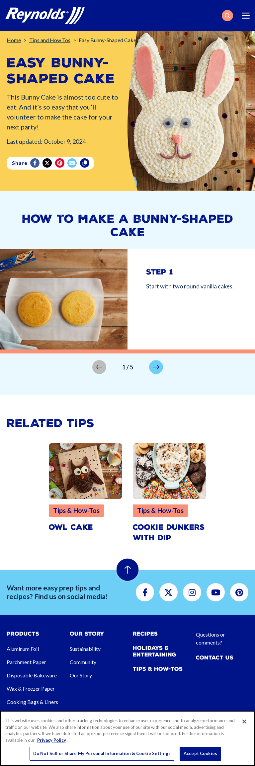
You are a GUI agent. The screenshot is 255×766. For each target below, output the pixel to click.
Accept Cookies (200, 753)
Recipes (145, 634)
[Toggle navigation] (245, 15)
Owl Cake (71, 527)
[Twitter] (47, 163)
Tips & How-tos (158, 669)
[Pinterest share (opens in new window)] (60, 163)
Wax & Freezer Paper (31, 688)
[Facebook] (35, 163)
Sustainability (85, 649)
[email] (72, 163)
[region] (127, 738)
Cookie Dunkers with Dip (169, 532)
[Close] (244, 721)
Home (14, 40)
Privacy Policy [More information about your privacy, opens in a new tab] (51, 740)
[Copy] (85, 163)
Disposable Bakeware (32, 675)
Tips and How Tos (49, 40)
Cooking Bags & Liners (32, 702)
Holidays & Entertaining (154, 651)
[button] (227, 16)
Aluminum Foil (23, 649)
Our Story (81, 675)
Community (83, 662)
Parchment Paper (26, 662)
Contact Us (214, 657)
